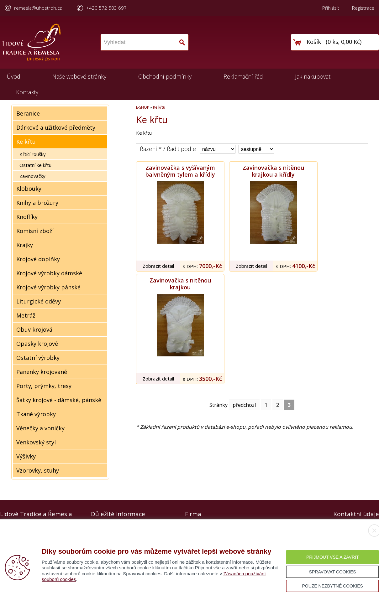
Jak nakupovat (312, 76)
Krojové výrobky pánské (48, 287)
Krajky (24, 245)
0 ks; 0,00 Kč (344, 41)
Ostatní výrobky (38, 357)
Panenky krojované (41, 371)
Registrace (363, 8)
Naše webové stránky (79, 76)
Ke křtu (26, 141)
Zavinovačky (32, 176)
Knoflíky (27, 216)
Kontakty (27, 92)
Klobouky (28, 188)
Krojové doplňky (38, 259)
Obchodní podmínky (165, 76)
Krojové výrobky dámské (49, 273)
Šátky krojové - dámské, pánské (58, 400)
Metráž (25, 315)
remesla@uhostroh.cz (38, 8)
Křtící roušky (32, 154)
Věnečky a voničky (40, 428)
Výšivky (26, 456)
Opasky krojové (37, 343)
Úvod (13, 76)
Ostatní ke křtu (35, 165)
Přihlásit (330, 8)
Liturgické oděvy (38, 301)
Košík (314, 41)
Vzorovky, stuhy (37, 470)
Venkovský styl (36, 442)
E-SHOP (142, 107)
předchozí (244, 404)
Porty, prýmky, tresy (43, 386)
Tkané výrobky (36, 414)
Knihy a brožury (37, 202)
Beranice (28, 113)
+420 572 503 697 (106, 8)
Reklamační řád (243, 76)
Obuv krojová (34, 329)
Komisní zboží (35, 231)
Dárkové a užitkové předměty (55, 127)
